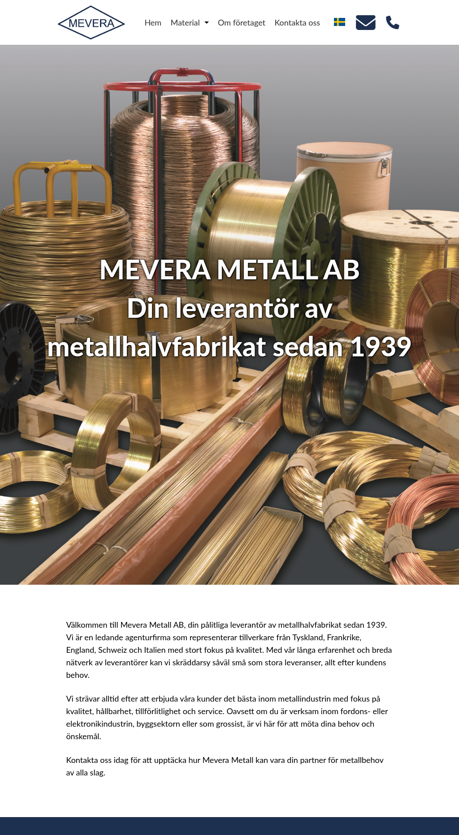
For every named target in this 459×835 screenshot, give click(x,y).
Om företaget (241, 22)
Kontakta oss (297, 22)
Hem (152, 22)
